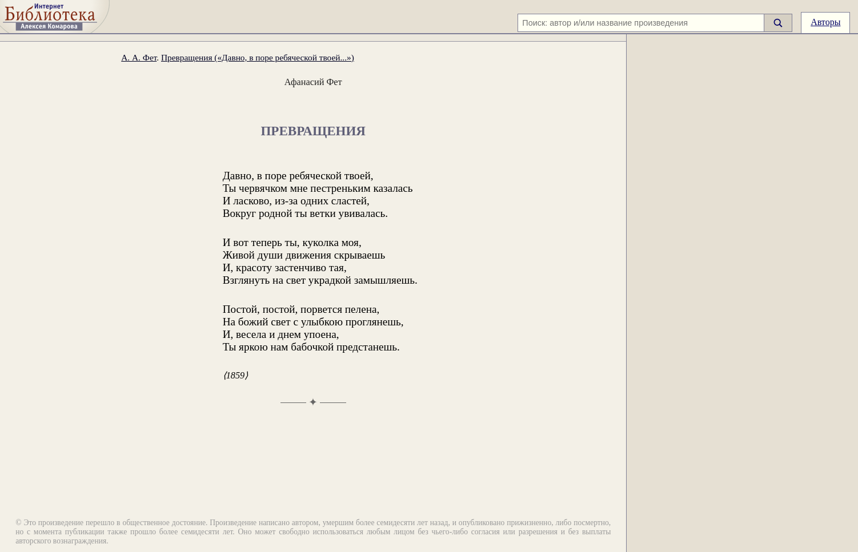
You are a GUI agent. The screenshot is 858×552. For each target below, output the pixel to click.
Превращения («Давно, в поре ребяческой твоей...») (257, 57)
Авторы (825, 22)
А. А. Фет (139, 57)
